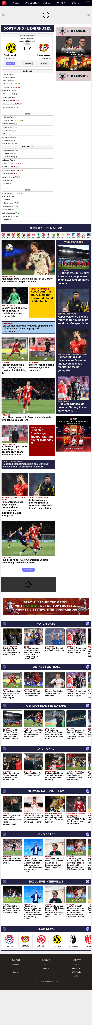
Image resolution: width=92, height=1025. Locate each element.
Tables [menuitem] (46, 3)
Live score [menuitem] (30, 3)
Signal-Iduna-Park (27, 73)
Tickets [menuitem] (74, 3)
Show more (28, 604)
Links (76, 1011)
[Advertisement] (46, 40)
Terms (46, 999)
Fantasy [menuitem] (60, 3)
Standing (27, 98)
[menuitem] (6, 3)
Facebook (76, 1003)
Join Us (16, 1007)
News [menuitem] (16, 3)
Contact (16, 1003)
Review (44, 98)
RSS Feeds (76, 1007)
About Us (16, 999)
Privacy (46, 1003)
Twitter (76, 999)
